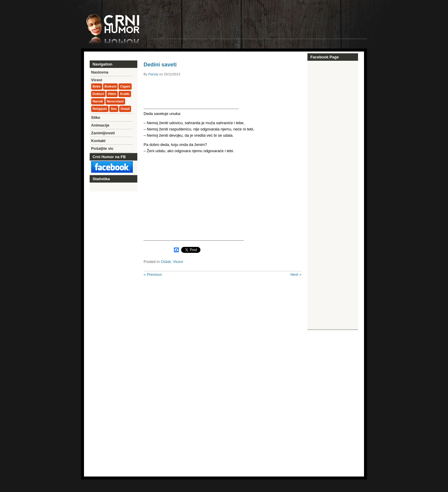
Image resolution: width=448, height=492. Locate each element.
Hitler (112, 94)
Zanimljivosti (103, 133)
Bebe (97, 86)
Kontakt (98, 140)
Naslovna (99, 72)
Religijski (100, 108)
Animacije (100, 125)
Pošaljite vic (102, 148)
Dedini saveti (160, 65)
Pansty (153, 74)
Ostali (166, 261)
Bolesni (110, 86)
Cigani (125, 86)
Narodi (98, 101)
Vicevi (178, 261)
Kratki (124, 94)
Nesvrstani (115, 101)
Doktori (98, 94)
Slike (95, 117)
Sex (114, 108)
